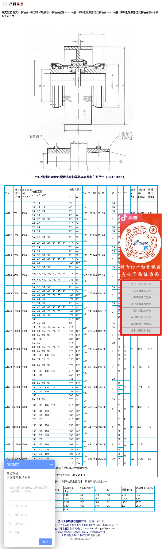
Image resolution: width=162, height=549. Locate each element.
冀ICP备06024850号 (81, 538)
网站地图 (95, 535)
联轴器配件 (58, 12)
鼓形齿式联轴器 (40, 12)
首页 (15, 12)
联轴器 (24, 12)
